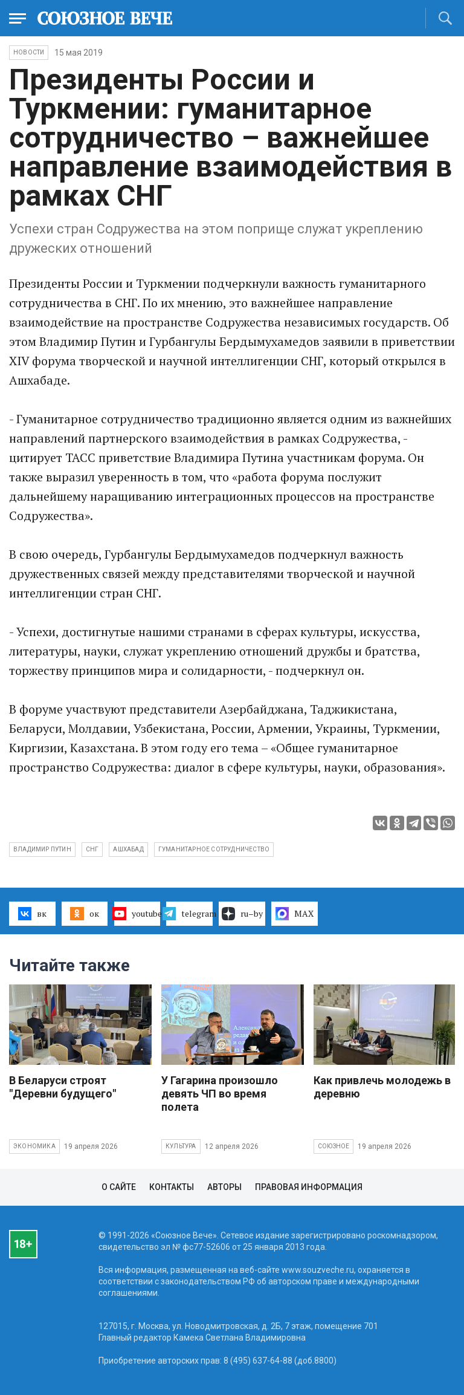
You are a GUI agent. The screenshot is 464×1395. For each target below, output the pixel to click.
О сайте (119, 1187)
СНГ (92, 849)
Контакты (171, 1187)
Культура (181, 1146)
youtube (137, 913)
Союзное (333, 1146)
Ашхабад (128, 849)
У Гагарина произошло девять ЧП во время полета (219, 1093)
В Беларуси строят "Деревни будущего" (62, 1087)
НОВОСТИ (28, 52)
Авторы (224, 1187)
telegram (189, 913)
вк (32, 913)
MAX (295, 913)
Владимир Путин (42, 849)
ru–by (242, 913)
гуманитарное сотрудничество (213, 849)
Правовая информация (308, 1187)
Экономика (34, 1146)
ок (84, 913)
